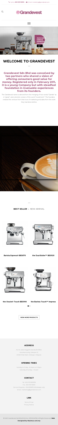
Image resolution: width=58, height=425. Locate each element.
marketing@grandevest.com (41, 2)
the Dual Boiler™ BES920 (43, 255)
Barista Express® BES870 (15, 255)
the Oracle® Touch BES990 (15, 302)
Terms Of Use (29, 402)
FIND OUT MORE (39, 46)
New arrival (37, 209)
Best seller (20, 209)
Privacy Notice (29, 404)
